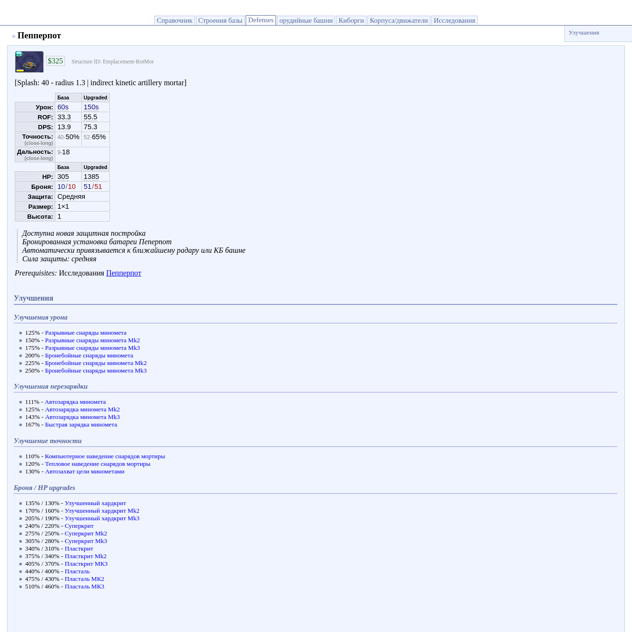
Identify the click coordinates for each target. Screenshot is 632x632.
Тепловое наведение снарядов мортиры (97, 463)
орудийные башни (306, 20)
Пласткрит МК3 (86, 563)
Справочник (174, 20)
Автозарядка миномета (75, 401)
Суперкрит (79, 525)
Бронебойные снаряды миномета (89, 355)
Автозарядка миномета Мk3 (82, 416)
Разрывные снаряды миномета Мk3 (92, 347)
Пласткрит (79, 548)
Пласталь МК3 (85, 586)
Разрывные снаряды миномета (85, 332)
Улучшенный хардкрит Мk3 (102, 518)
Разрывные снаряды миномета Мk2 (92, 340)
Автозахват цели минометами (85, 471)
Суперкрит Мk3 (86, 540)
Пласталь (77, 571)
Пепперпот (123, 273)
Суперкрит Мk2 (86, 533)
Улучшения (584, 32)
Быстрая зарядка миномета (81, 424)
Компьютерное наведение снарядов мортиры (105, 456)
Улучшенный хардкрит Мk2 (102, 510)
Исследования (454, 20)
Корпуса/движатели (399, 20)
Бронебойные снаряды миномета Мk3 (96, 370)
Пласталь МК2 (85, 578)
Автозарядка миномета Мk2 (82, 409)
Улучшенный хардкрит (95, 503)
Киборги (351, 20)
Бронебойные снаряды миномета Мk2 (96, 362)
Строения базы (220, 20)
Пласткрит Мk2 (86, 556)
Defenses (261, 20)
